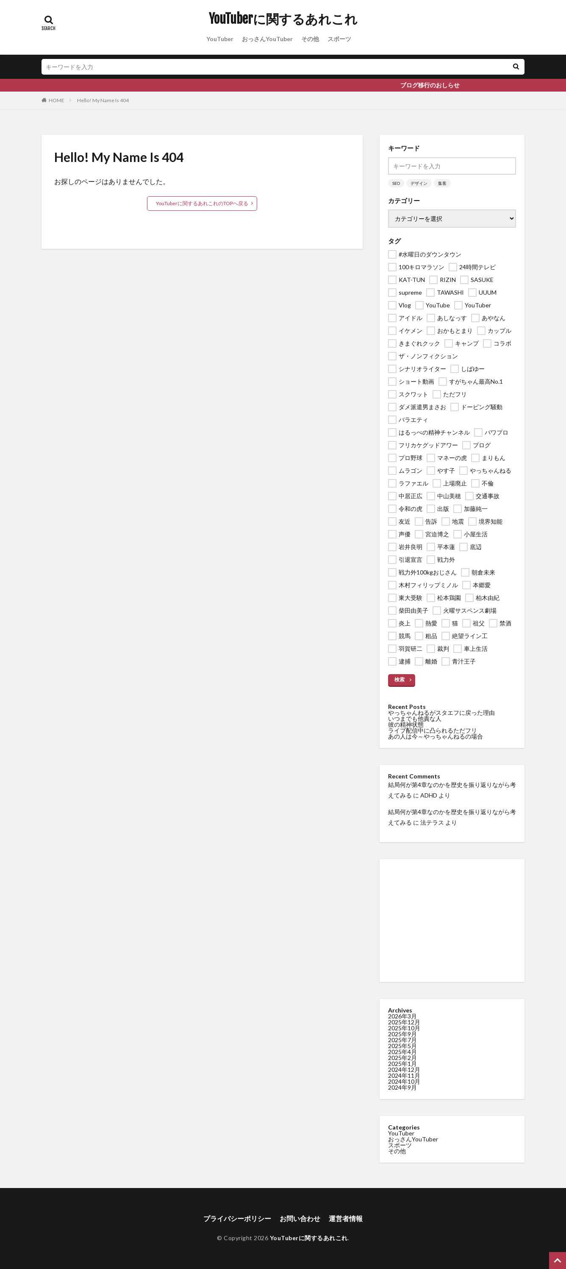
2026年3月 (402, 1016)
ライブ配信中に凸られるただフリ (432, 730)
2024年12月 (404, 1069)
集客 (442, 183)
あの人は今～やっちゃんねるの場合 (435, 736)
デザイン (419, 183)
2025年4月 (402, 1051)
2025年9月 (402, 1034)
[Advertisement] (452, 920)
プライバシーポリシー (237, 1218)
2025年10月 (404, 1028)
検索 (399, 679)
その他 (310, 38)
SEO (396, 183)
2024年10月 (404, 1081)
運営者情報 (346, 1218)
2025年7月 (402, 1039)
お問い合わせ (300, 1218)
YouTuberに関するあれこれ (283, 19)
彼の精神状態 (406, 724)
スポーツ (339, 38)
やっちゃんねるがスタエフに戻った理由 (441, 712)
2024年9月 (402, 1087)
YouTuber (219, 38)
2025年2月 (402, 1057)
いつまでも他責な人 (414, 718)
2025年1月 (402, 1063)
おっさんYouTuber (267, 38)
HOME (56, 100)
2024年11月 (404, 1075)
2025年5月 (402, 1045)
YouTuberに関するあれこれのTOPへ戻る (202, 203)
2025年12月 (404, 1022)
